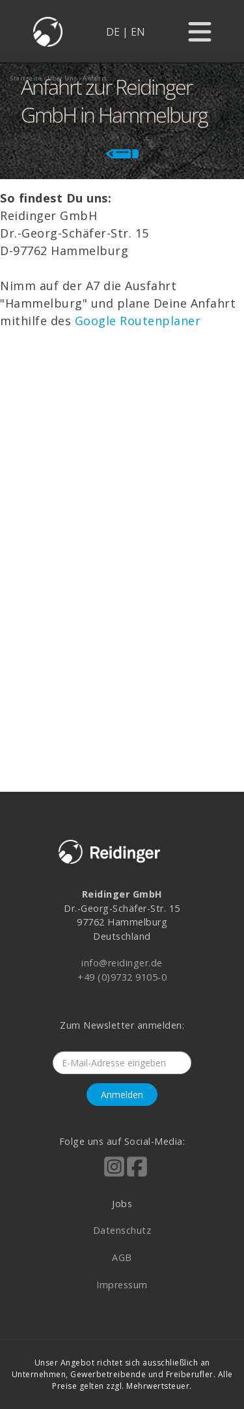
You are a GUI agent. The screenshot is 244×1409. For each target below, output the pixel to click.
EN (138, 32)
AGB (122, 1257)
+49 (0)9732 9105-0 (122, 977)
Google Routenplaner (138, 320)
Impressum (122, 1285)
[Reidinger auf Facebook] (137, 1175)
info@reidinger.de (122, 963)
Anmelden (122, 1094)
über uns (62, 78)
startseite (26, 78)
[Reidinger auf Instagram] (114, 1175)
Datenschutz (122, 1230)
